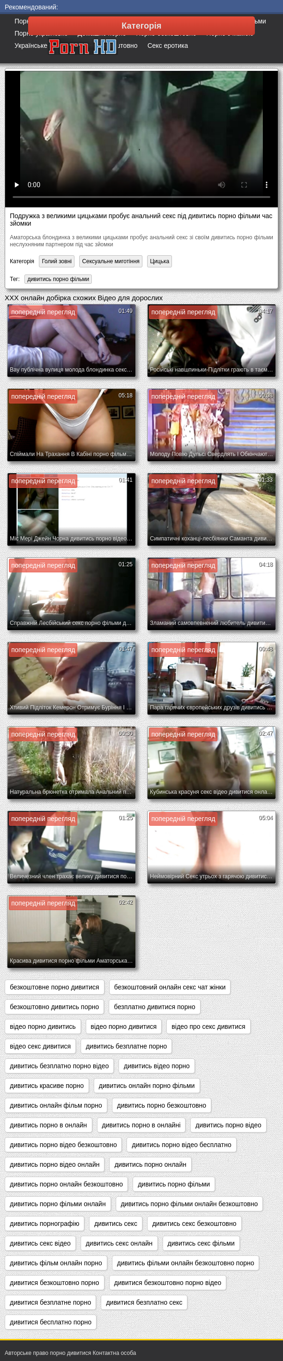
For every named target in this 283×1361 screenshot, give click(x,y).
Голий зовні (57, 261)
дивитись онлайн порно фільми (147, 1085)
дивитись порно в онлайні (141, 1125)
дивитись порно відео (228, 1125)
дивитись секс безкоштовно (194, 1223)
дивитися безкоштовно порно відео (168, 1282)
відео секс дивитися (40, 1046)
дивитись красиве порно (47, 1085)
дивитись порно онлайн (150, 1164)
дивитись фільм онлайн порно (56, 1263)
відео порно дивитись (43, 1026)
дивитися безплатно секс (144, 1302)
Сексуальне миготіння (111, 261)
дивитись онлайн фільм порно (56, 1105)
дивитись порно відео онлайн (54, 1164)
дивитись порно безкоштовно (161, 1105)
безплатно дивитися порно (154, 1007)
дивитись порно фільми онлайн (58, 1204)
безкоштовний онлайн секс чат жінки (170, 987)
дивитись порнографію (44, 1223)
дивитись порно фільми (58, 279)
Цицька (159, 261)
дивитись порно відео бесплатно (181, 1144)
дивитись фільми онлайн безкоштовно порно (185, 1263)
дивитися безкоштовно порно (54, 1282)
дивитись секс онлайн (119, 1243)
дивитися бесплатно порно (50, 1322)
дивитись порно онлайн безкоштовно (66, 1184)
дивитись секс (115, 1223)
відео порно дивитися (124, 1026)
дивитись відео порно (157, 1066)
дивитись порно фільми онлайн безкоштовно (189, 1204)
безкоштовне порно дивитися (54, 987)
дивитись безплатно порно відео (59, 1066)
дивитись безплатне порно (126, 1046)
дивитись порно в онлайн (48, 1125)
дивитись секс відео (40, 1243)
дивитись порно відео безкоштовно (63, 1144)
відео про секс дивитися (208, 1026)
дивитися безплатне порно (50, 1302)
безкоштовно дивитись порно (54, 1007)
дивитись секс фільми (201, 1243)
